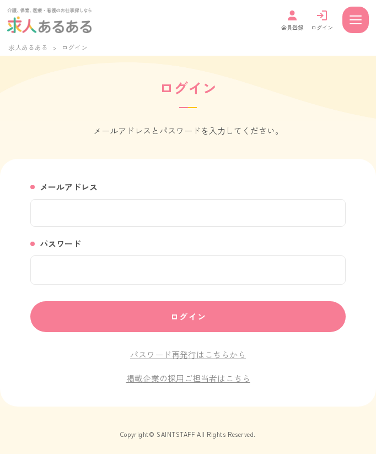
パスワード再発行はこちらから (188, 354)
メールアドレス (69, 187)
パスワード (60, 243)
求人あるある (28, 47)
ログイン (188, 316)
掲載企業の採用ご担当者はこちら (188, 378)
